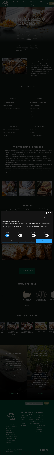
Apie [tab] (45, 217)
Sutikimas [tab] (9, 217)
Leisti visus (44, 241)
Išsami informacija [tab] (27, 217)
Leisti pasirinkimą (27, 241)
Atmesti (10, 241)
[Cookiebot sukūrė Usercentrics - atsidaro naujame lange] (46, 213)
